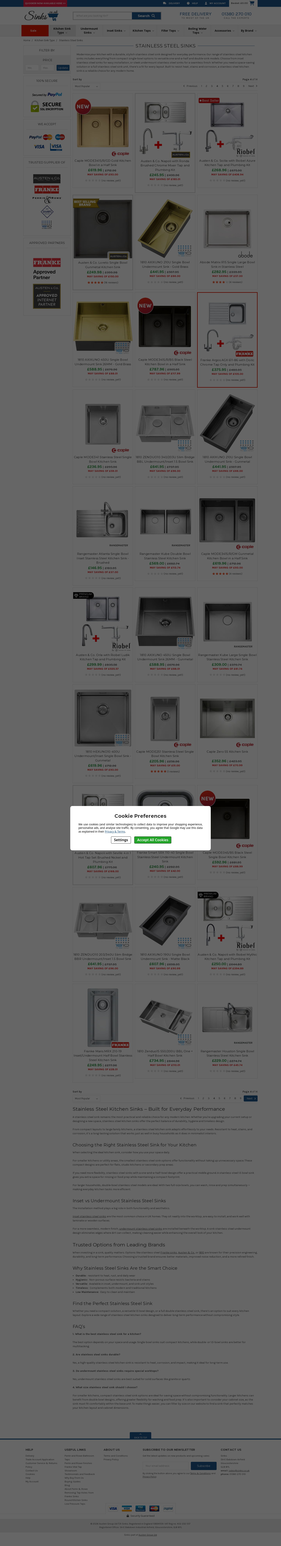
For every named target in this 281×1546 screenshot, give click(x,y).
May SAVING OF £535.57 (103, 669)
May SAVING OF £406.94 (227, 174)
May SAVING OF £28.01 (103, 1069)
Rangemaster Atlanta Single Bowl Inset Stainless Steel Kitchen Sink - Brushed (103, 558)
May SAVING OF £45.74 (227, 1065)
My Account (215, 3)
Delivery (171, 3)
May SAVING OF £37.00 (103, 572)
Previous (190, 86)
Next (253, 86)
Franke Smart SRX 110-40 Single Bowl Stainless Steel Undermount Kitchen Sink (165, 857)
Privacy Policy (111, 1459)
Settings (121, 839)
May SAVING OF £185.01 (165, 179)
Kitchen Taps (143, 30)
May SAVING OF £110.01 (165, 1065)
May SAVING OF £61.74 (227, 669)
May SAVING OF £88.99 (227, 866)
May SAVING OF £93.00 (102, 174)
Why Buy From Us (74, 1477)
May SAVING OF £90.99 (165, 968)
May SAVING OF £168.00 (103, 871)
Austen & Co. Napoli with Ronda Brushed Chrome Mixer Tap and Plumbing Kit (164, 165)
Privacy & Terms (115, 831)
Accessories (224, 30)
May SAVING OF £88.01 (103, 373)
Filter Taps (170, 30)
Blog (67, 1485)
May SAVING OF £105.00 (227, 374)
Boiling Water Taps (197, 30)
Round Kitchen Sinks (76, 1500)
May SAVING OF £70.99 (227, 765)
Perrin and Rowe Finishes (78, 1463)
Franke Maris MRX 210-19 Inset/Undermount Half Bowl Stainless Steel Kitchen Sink (103, 1055)
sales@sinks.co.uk (239, 1470)
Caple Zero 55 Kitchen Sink (227, 751)
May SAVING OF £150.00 (102, 276)
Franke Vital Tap (73, 1466)
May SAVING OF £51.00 (165, 765)
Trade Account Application (40, 1459)
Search (146, 16)
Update (63, 67)
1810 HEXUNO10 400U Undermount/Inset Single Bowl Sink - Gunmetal (102, 756)
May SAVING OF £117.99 (165, 373)
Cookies (30, 1474)
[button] (47, 60)
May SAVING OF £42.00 (165, 871)
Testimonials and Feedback (80, 1474)
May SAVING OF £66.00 (165, 276)
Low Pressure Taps (75, 1503)
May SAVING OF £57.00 (227, 276)
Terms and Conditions (116, 1455)
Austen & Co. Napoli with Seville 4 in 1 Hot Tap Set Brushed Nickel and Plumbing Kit (103, 857)
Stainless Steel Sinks (71, 40)
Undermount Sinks (89, 30)
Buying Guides (73, 1481)
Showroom (71, 1470)
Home (26, 40)
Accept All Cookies (152, 839)
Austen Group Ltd (148, 1535)
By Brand (249, 30)
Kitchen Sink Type (62, 30)
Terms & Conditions (200, 1473)
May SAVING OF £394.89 (227, 968)
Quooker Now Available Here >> (45, 3)
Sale (35, 30)
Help (192, 3)
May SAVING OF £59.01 (103, 471)
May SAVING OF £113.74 (165, 567)
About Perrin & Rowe (76, 1488)
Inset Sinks (116, 30)
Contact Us (32, 1470)
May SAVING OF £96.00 (165, 471)
